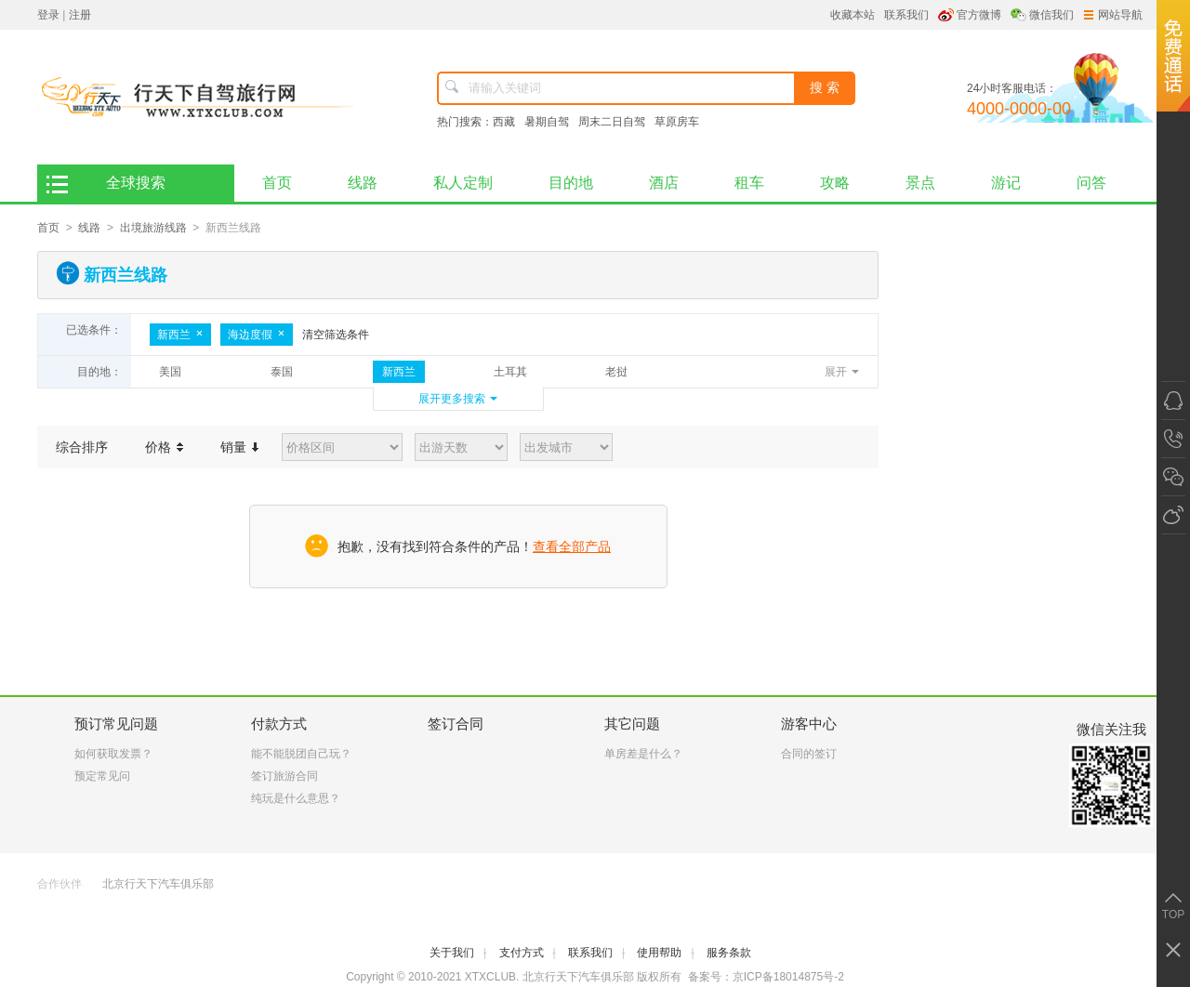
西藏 (504, 121)
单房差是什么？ (643, 753)
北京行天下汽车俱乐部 (158, 883)
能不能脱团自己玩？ (301, 753)
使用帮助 (665, 952)
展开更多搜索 (451, 398)
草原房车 (676, 121)
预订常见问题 (116, 723)
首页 (291, 177)
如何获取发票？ (113, 753)
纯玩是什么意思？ (295, 798)
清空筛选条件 (335, 334)
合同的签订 (809, 753)
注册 (80, 14)
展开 (836, 371)
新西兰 (180, 334)
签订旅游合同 (284, 776)
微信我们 (1051, 14)
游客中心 (809, 723)
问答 (1091, 183)
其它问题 (632, 723)
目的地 (571, 183)
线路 (362, 183)
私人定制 (463, 183)
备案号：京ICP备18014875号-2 (766, 976)
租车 (749, 183)
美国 (170, 371)
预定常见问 (102, 776)
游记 (1006, 183)
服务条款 (729, 952)
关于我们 (458, 952)
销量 (239, 447)
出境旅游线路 (153, 227)
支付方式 (527, 952)
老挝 (616, 371)
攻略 (835, 183)
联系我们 (906, 14)
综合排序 (82, 447)
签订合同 (455, 723)
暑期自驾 (546, 121)
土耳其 (510, 371)
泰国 (282, 371)
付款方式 (279, 723)
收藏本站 (852, 14)
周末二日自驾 (611, 121)
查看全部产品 (572, 546)
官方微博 (979, 14)
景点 (920, 183)
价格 (164, 447)
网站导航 (1113, 14)
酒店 (664, 183)
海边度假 (256, 334)
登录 (48, 14)
